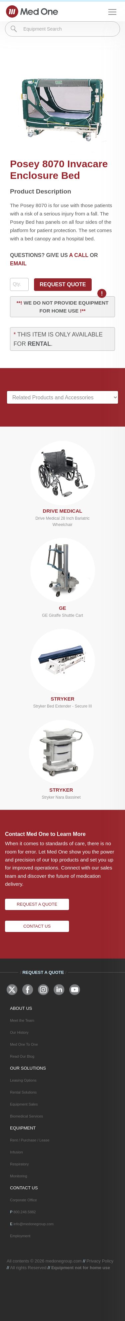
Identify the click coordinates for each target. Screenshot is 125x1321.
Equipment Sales (24, 1104)
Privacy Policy (99, 1260)
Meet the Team (22, 1020)
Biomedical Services (26, 1116)
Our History (19, 1032)
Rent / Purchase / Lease (29, 1140)
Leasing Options (23, 1080)
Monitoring (18, 1176)
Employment (20, 1236)
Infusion (16, 1152)
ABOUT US (21, 1008)
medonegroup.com (64, 1260)
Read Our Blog (22, 1056)
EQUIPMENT (23, 1127)
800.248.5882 (24, 1212)
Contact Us (37, 926)
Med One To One (24, 1044)
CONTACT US (24, 1187)
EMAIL (18, 263)
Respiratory (19, 1164)
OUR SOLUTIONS (28, 1068)
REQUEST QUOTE (63, 284)
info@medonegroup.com (33, 1224)
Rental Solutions (23, 1092)
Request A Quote (37, 904)
